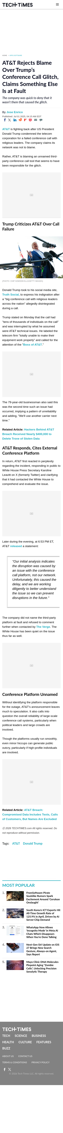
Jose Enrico (14, 112)
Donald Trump (33, 843)
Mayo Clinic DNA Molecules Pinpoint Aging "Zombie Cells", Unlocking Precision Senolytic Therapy (42, 966)
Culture (25, 1042)
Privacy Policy (40, 1062)
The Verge (43, 626)
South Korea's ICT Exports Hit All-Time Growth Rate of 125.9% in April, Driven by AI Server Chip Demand (43, 914)
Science (21, 1035)
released (16, 546)
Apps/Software (16, 55)
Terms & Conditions (14, 1062)
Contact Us (25, 1056)
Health (8, 1042)
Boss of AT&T (32, 344)
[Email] (35, 120)
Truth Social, (11, 294)
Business (39, 1035)
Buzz (6, 1048)
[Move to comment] (40, 120)
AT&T (6, 129)
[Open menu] (57, 4)
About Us (8, 1056)
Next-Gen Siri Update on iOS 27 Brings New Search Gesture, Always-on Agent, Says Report (42, 949)
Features (43, 1042)
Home (4, 55)
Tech (6, 1035)
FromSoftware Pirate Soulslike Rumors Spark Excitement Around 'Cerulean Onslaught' (43, 897)
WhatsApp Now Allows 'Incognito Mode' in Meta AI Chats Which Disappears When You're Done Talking (42, 932)
